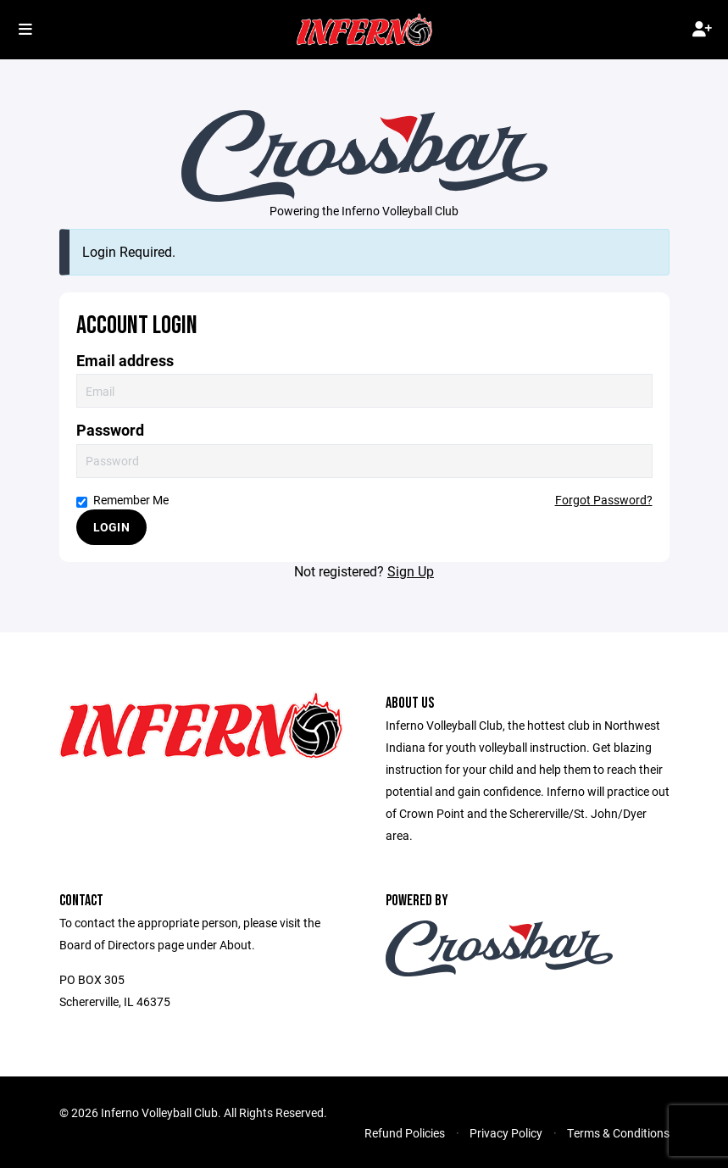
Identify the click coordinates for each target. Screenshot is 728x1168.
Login (111, 527)
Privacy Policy (506, 1133)
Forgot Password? (604, 500)
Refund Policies (404, 1133)
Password (110, 430)
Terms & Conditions (618, 1133)
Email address (125, 360)
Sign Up (410, 571)
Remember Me (122, 500)
